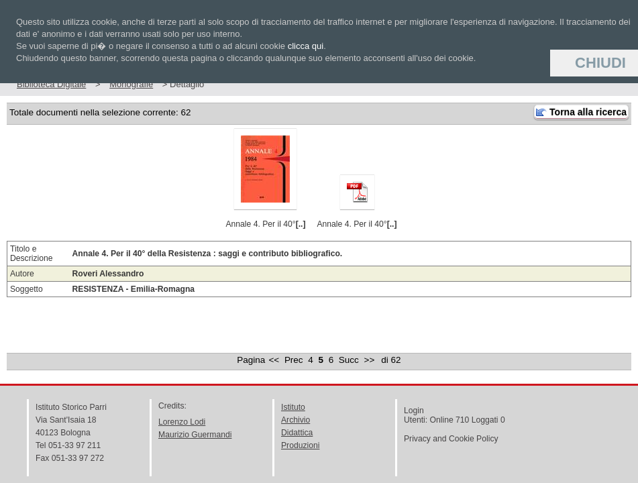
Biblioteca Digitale (51, 84)
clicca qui (305, 46)
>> (369, 360)
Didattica (297, 432)
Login (414, 410)
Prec (293, 360)
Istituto (293, 407)
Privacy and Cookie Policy (451, 438)
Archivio (295, 420)
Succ (349, 360)
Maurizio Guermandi (194, 434)
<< (273, 360)
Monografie (131, 84)
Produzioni (300, 445)
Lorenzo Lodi (181, 422)
